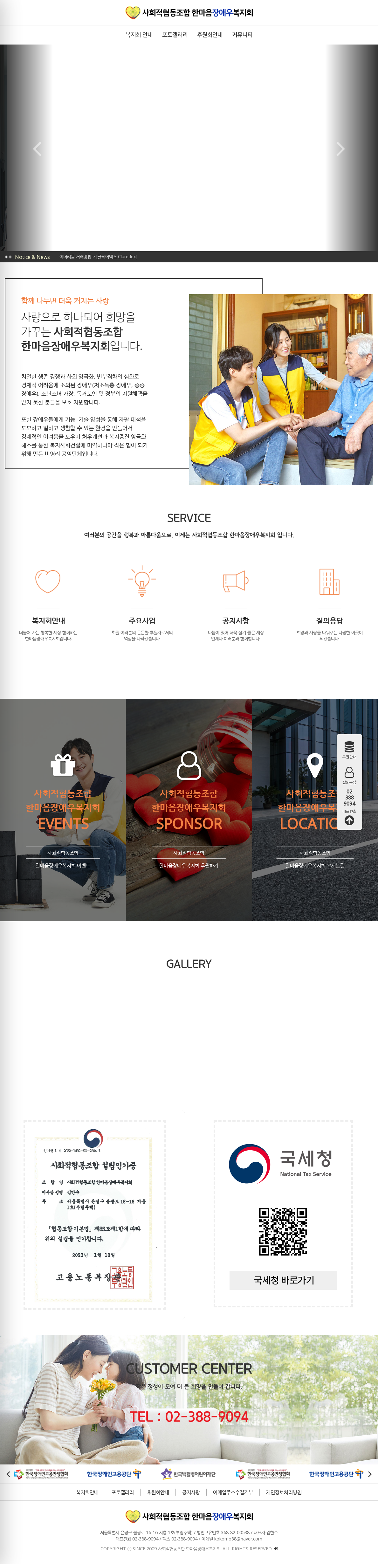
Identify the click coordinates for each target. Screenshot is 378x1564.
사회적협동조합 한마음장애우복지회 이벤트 (62, 854)
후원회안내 (157, 1492)
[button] (168, 231)
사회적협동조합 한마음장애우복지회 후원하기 (188, 854)
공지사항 (190, 1492)
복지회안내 (87, 1492)
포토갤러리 (122, 1492)
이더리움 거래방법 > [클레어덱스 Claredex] (98, 256)
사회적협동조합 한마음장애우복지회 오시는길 (313, 854)
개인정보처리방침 (283, 1492)
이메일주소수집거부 (232, 1492)
